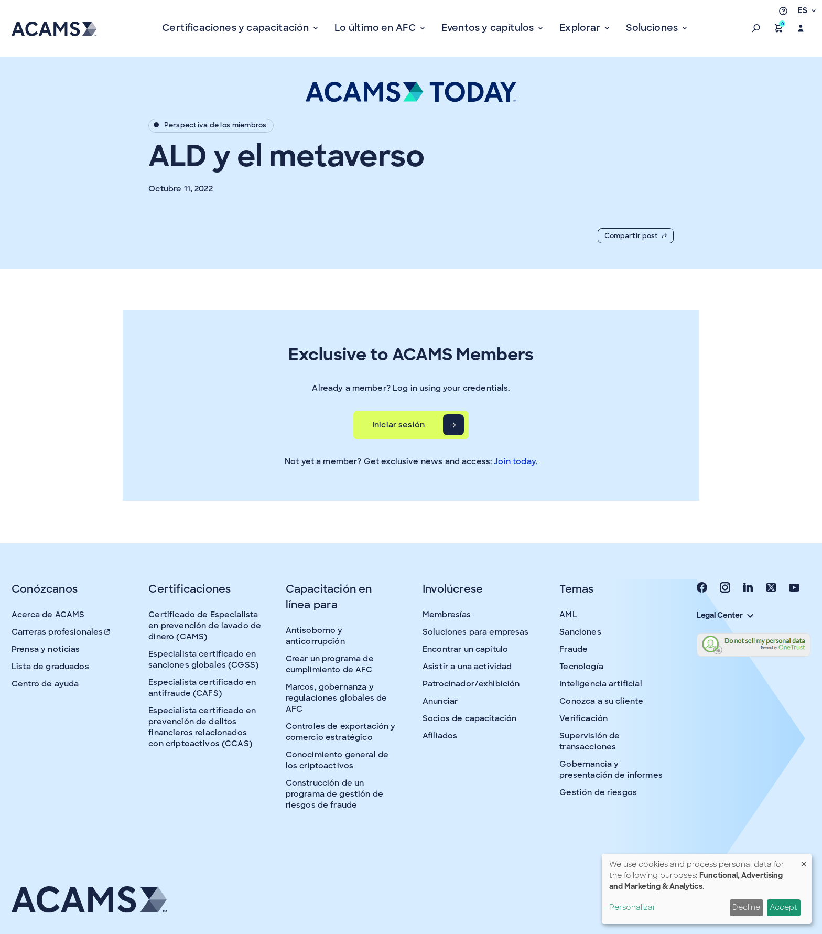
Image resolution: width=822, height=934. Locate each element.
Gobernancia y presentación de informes (611, 769)
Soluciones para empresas (476, 632)
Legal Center (725, 615)
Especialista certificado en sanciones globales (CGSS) (203, 659)
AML (568, 614)
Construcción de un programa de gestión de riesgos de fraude (334, 794)
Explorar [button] (581, 28)
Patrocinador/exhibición (471, 684)
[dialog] (707, 889)
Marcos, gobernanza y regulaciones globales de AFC (336, 698)
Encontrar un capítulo (465, 649)
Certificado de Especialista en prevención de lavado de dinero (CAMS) (204, 625)
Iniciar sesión (398, 425)
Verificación (583, 718)
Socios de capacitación (469, 718)
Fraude (573, 649)
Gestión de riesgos (598, 792)
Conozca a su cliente (601, 701)
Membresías (447, 614)
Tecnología (581, 666)
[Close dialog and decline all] (804, 860)
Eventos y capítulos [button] (488, 28)
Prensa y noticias (46, 649)
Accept (783, 907)
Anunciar (440, 701)
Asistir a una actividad (467, 666)
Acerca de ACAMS (48, 614)
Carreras (61, 632)
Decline (746, 907)
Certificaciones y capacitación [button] (236, 28)
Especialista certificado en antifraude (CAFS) (202, 688)
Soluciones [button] (653, 28)
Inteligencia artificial (600, 684)
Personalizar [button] (632, 907)
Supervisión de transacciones (589, 741)
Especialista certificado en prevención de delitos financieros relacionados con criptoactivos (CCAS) (202, 727)
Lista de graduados (50, 666)
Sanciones (580, 632)
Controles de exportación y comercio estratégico (341, 732)
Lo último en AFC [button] (376, 28)
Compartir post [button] (635, 235)
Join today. (515, 461)
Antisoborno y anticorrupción (315, 636)
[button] (756, 28)
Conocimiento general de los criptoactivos (337, 760)
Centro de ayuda (45, 684)
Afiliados (440, 736)
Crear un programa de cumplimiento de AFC (330, 664)
